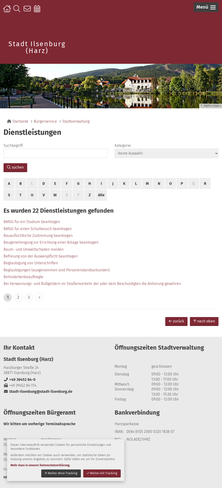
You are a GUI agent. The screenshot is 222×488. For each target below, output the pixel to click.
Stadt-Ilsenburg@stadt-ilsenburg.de (38, 391)
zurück (176, 321)
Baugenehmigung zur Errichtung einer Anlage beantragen (51, 242)
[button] (206, 7)
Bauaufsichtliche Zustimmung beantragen (38, 235)
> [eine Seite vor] (39, 297)
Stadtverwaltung (76, 121)
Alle (101, 195)
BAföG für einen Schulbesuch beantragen (38, 229)
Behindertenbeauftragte (23, 277)
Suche (18, 11)
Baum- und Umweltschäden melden (34, 249)
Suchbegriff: (13, 145)
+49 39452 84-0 (19, 379)
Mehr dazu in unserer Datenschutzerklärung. (40, 465)
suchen (15, 167)
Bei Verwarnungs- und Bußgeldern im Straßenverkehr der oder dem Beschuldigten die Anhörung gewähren (92, 283)
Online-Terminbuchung (38, 11)
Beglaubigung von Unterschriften (31, 263)
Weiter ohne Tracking (61, 473)
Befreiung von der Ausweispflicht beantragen (41, 256)
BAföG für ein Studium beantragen (32, 221)
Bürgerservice (45, 121)
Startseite (8, 11)
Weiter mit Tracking (102, 473)
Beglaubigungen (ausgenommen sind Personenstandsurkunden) (57, 270)
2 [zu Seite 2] (18, 297)
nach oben (204, 321)
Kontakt (28, 11)
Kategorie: (123, 145)
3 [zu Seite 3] (29, 297)
